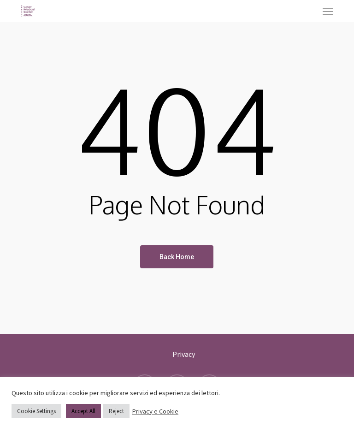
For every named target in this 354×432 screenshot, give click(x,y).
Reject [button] (116, 411)
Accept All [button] (83, 411)
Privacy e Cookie (155, 411)
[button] (328, 11)
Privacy (183, 354)
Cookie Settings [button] (36, 411)
